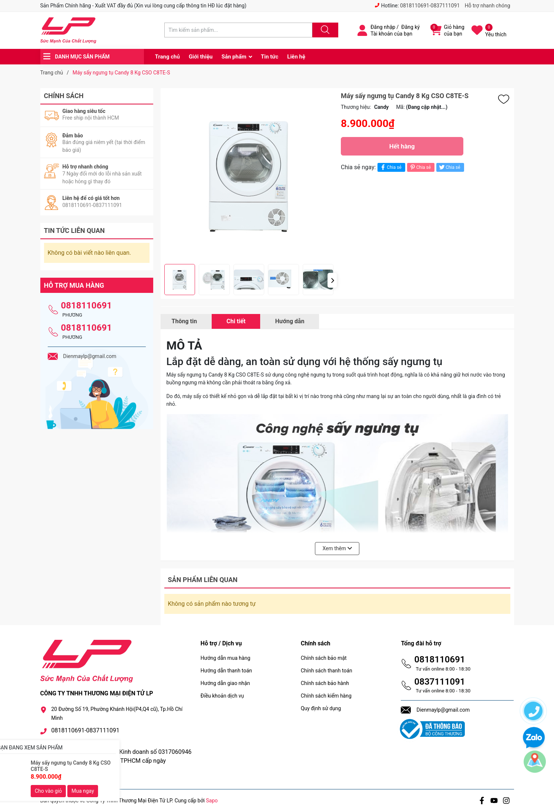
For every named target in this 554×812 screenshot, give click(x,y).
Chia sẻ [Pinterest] (420, 167)
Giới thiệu (201, 56)
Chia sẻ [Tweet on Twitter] (449, 167)
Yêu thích (495, 34)
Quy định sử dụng (321, 708)
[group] (249, 176)
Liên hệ (296, 56)
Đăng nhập (382, 27)
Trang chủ (167, 56)
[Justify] (324, 30)
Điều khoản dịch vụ (222, 696)
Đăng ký (410, 27)
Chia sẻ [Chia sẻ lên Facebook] (390, 167)
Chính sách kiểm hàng (326, 696)
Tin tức (269, 56)
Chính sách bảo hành (325, 683)
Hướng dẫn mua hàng (225, 658)
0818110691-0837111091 (430, 6)
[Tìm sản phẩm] (238, 30)
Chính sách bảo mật (324, 658)
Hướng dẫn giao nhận (225, 683)
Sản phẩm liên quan (203, 580)
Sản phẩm (233, 56)
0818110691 (86, 305)
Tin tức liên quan (74, 230)
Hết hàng (402, 146)
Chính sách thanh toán (326, 671)
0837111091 (439, 681)
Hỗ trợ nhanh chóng (487, 6)
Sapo (212, 800)
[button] (332, 280)
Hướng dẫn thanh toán (226, 671)
